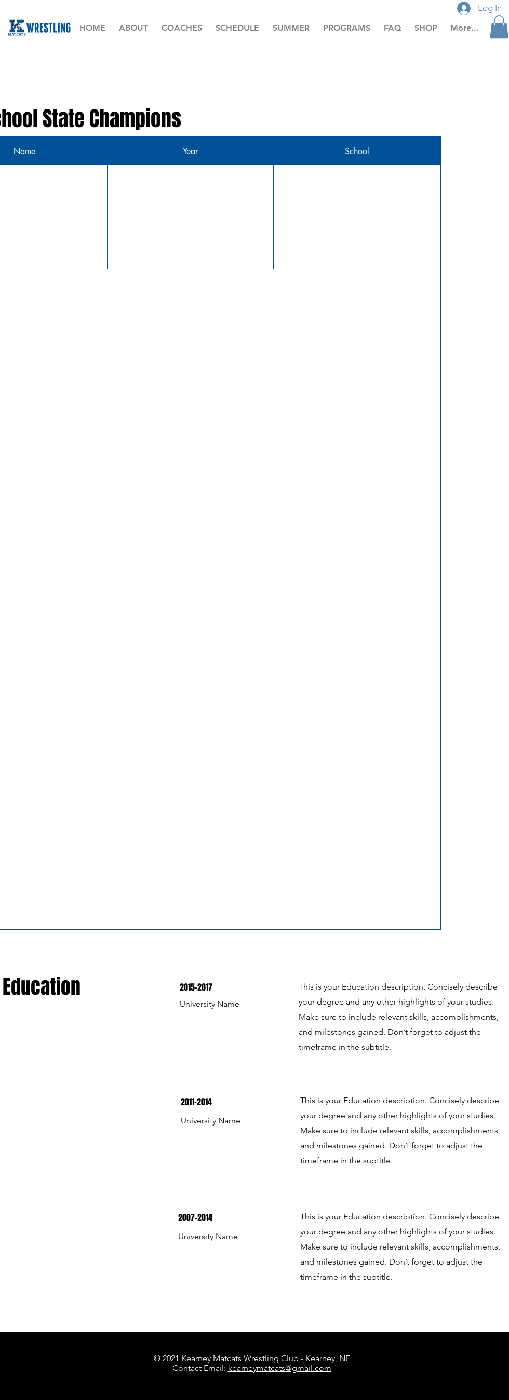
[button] (499, 26)
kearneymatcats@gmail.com (279, 1368)
